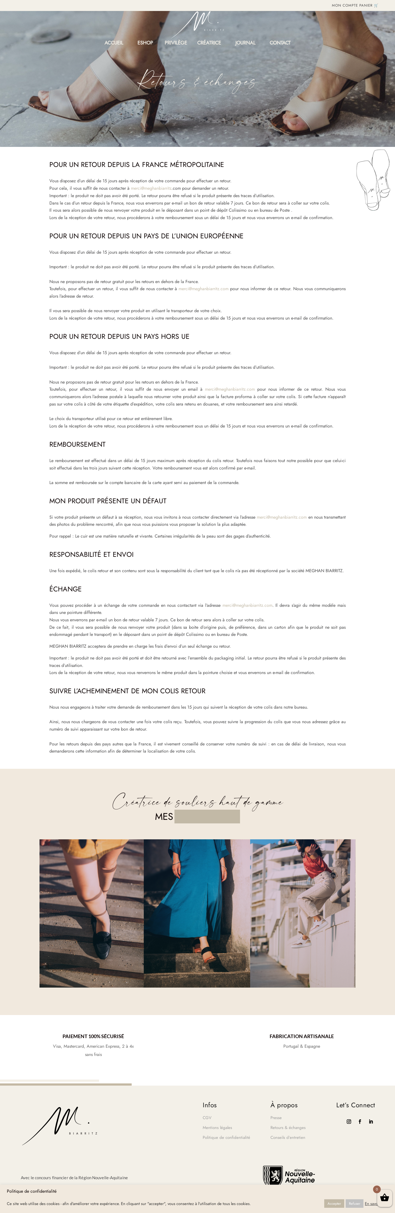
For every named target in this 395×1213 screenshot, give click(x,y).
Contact (280, 43)
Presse (276, 1118)
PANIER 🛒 (369, 5)
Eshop (145, 43)
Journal (245, 43)
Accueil (114, 43)
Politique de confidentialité (226, 1137)
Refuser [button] (354, 1203)
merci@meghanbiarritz (151, 188)
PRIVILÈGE (176, 43)
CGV (207, 1118)
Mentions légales (217, 1128)
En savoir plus (376, 1203)
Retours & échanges (288, 1128)
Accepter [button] (334, 1203)
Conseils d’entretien (287, 1137)
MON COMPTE (345, 5)
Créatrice (209, 43)
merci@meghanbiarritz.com (203, 289)
